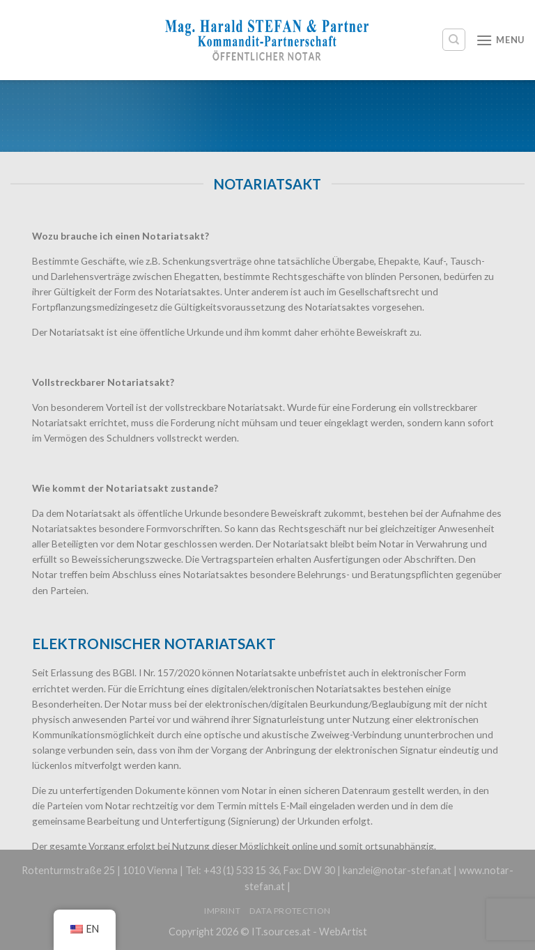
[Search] (453, 40)
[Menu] (500, 40)
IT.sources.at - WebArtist (309, 931)
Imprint (222, 910)
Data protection (290, 910)
